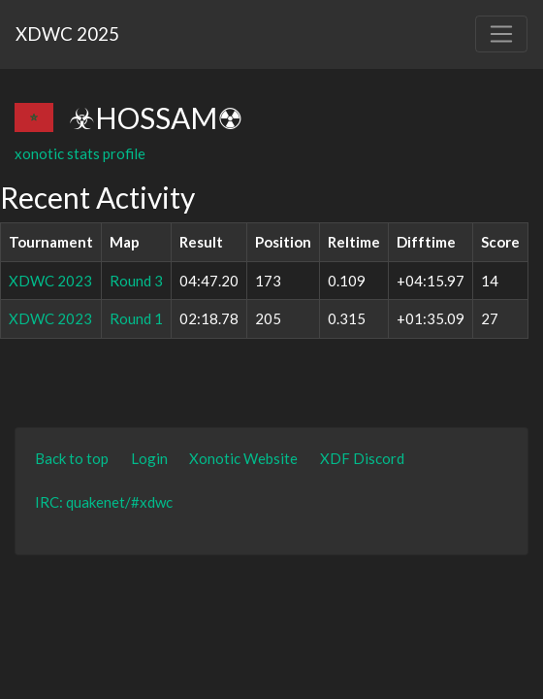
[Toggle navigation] (501, 34)
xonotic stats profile (80, 153)
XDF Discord (362, 458)
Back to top (72, 458)
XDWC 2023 (50, 280)
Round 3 (136, 280)
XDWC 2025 (67, 33)
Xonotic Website (243, 458)
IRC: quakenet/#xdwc (104, 502)
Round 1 (136, 318)
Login (149, 458)
